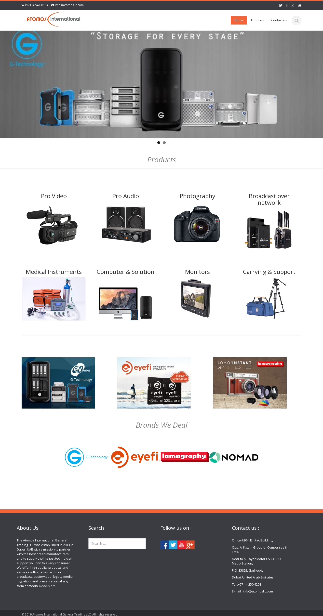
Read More (44, 586)
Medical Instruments (54, 272)
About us (257, 20)
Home (238, 20)
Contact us (279, 20)
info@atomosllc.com (69, 5)
